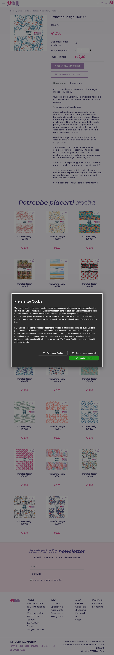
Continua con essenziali (84, 353)
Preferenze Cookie (53, 353)
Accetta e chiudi (84, 358)
